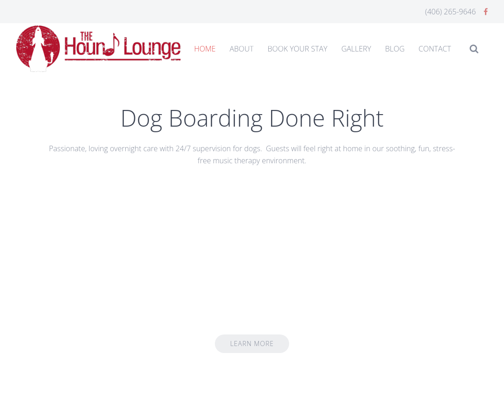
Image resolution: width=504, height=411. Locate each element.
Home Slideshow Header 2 (252, 44)
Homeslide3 (279, 44)
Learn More (252, 343)
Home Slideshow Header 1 (224, 44)
